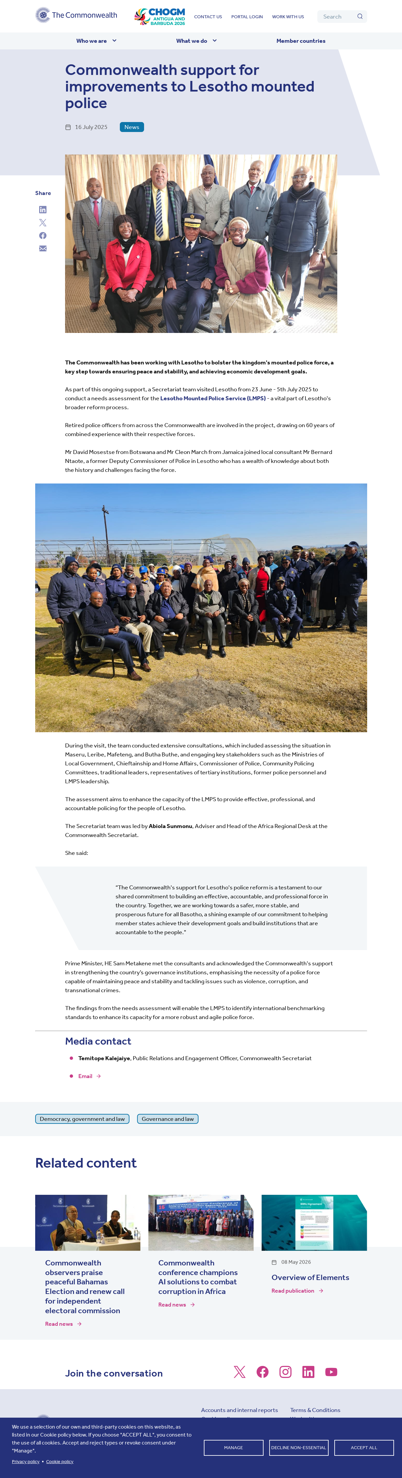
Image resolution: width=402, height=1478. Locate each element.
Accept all (364, 1447)
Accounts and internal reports (239, 1410)
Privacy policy (26, 1461)
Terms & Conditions (315, 1410)
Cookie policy (59, 1461)
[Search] (342, 16)
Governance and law (168, 1119)
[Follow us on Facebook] (263, 1375)
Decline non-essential (298, 1447)
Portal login (247, 17)
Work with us (288, 17)
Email (85, 1076)
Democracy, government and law (82, 1119)
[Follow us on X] (240, 1375)
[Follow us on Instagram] (285, 1375)
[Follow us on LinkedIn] (308, 1375)
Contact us (208, 17)
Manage (233, 1447)
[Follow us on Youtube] (331, 1375)
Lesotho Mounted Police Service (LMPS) (213, 398)
